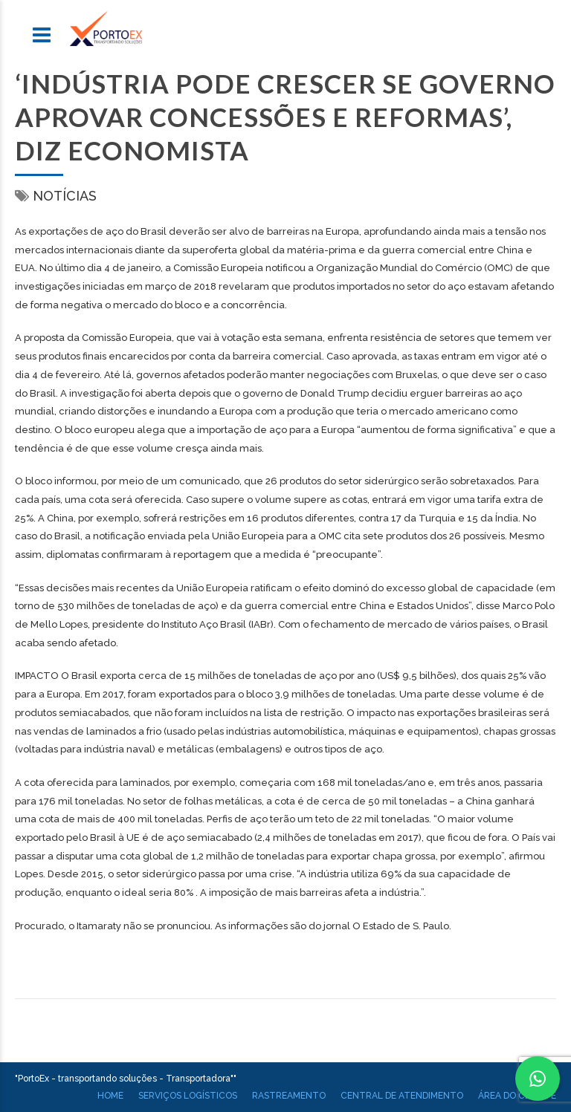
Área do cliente (517, 1095)
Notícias (65, 196)
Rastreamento (289, 1095)
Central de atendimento (402, 1095)
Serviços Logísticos (187, 1095)
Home (110, 1095)
